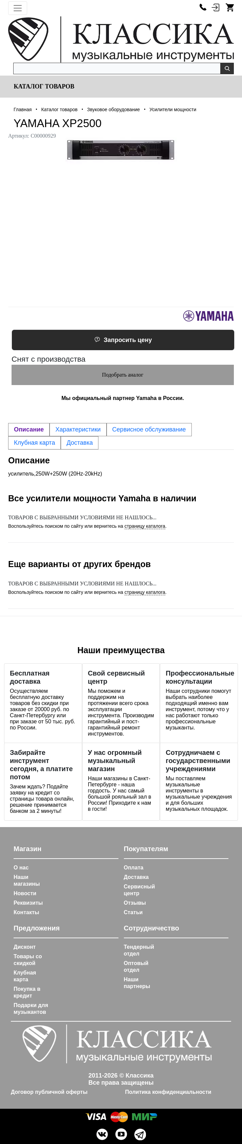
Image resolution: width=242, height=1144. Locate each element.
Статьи (133, 912)
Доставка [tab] (80, 442)
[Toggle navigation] (17, 8)
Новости (25, 893)
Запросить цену (123, 340)
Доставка (136, 877)
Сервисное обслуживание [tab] (149, 429)
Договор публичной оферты (49, 1092)
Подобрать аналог (123, 375)
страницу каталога (145, 526)
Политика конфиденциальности (168, 1092)
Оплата (134, 867)
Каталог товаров (43, 86)
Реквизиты (28, 903)
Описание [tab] (29, 429)
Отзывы (135, 903)
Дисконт (25, 947)
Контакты (26, 912)
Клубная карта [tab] (34, 442)
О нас (21, 867)
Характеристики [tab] (77, 429)
